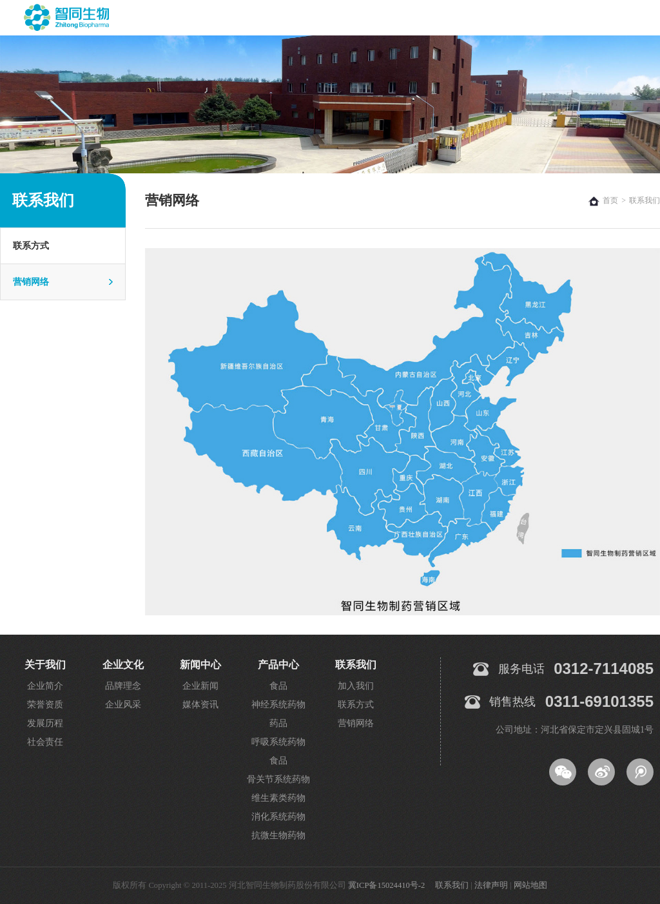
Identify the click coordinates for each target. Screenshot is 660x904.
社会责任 (45, 742)
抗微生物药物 (278, 835)
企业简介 (45, 686)
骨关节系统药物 (278, 779)
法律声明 (491, 885)
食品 (278, 686)
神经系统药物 (278, 704)
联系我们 (452, 885)
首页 (610, 200)
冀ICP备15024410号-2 (386, 885)
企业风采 (123, 704)
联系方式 (31, 246)
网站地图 (530, 885)
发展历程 (45, 723)
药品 (278, 723)
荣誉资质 (45, 704)
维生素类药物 (278, 798)
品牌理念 (123, 686)
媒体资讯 (200, 704)
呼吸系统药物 (278, 742)
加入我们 (356, 686)
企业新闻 (200, 686)
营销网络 (31, 282)
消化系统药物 (278, 817)
